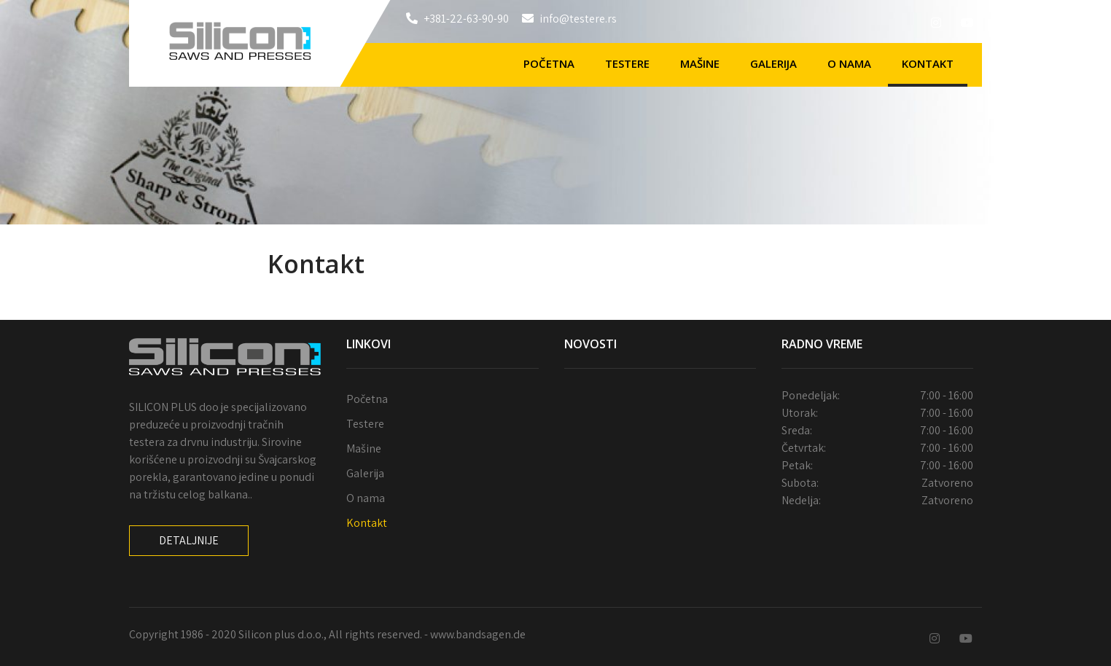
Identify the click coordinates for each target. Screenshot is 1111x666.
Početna (548, 63)
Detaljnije (189, 540)
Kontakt (928, 63)
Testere (627, 63)
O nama (849, 63)
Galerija (773, 63)
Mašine (700, 63)
